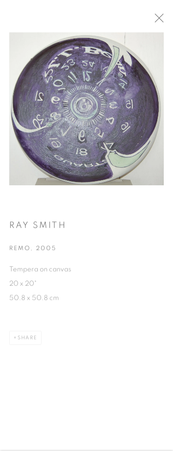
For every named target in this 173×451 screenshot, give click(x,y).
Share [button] (27, 339)
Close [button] (161, 21)
